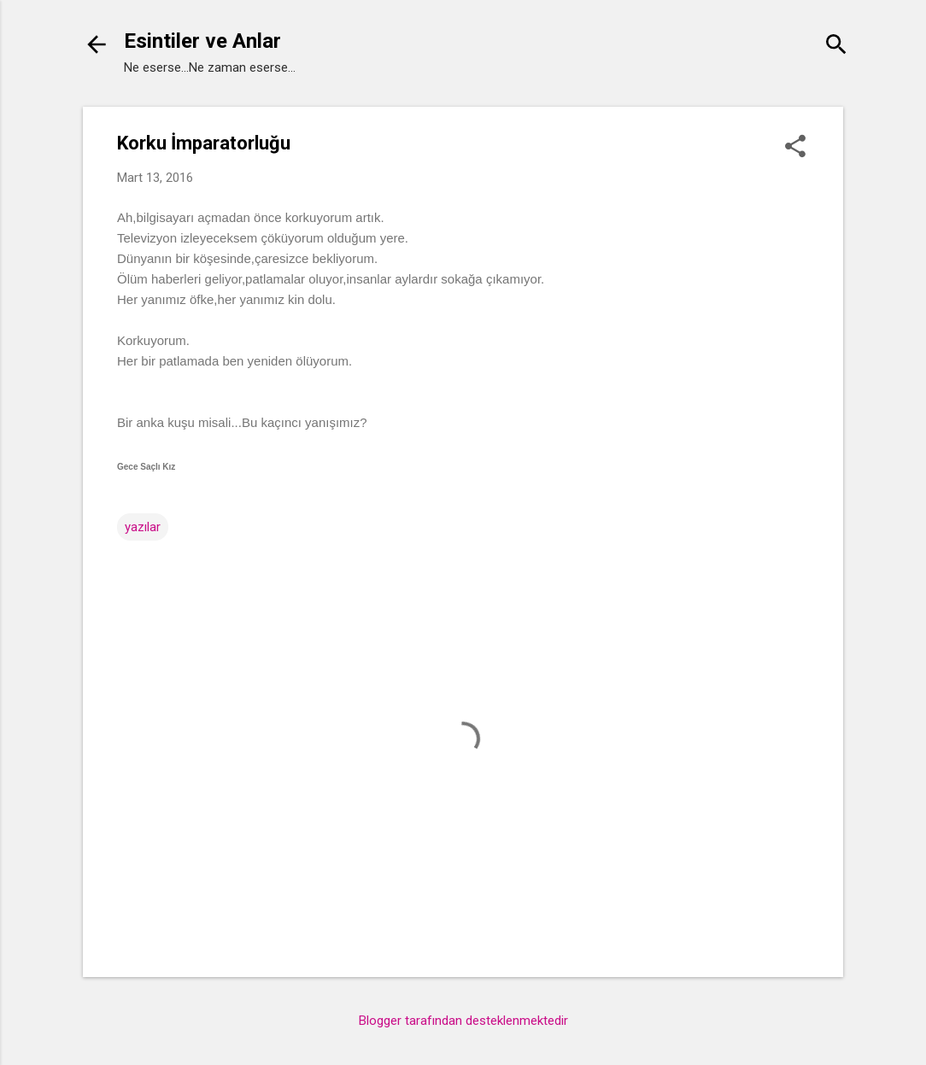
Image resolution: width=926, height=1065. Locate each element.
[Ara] (836, 46)
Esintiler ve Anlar (202, 41)
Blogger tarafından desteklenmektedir (463, 1020)
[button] (795, 147)
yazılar (143, 527)
